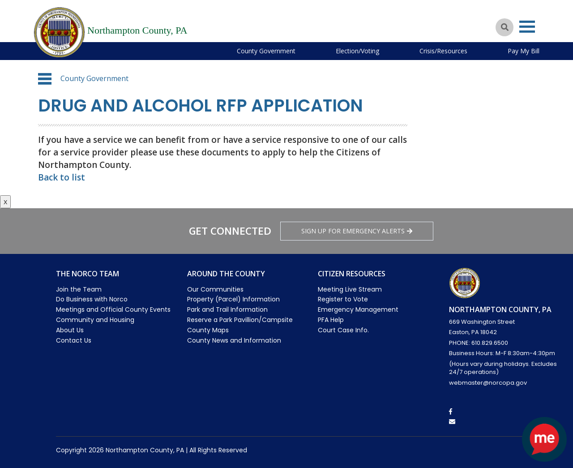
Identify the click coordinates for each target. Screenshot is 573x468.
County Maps (208, 330)
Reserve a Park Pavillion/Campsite (240, 319)
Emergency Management (358, 309)
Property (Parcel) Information (233, 299)
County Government (266, 51)
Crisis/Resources (443, 51)
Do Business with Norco (92, 299)
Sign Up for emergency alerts (356, 231)
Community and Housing (95, 319)
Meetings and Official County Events (113, 309)
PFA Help (331, 319)
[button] (44, 78)
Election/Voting (357, 51)
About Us (70, 330)
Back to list (61, 177)
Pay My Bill (523, 51)
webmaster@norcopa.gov (488, 382)
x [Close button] (5, 201)
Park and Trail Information (227, 309)
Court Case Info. (343, 330)
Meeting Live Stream (350, 289)
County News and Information (234, 340)
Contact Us (73, 340)
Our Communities (215, 289)
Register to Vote (343, 299)
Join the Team (79, 289)
